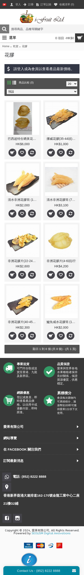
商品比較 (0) (26, 82)
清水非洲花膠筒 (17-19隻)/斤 (23, 199)
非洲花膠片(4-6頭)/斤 (61, 261)
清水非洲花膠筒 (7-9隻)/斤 (62, 199)
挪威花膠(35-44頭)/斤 (61, 138)
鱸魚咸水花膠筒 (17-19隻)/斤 (62, 322)
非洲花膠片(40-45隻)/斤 (23, 322)
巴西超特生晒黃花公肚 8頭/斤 (23, 138)
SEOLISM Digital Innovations (51, 533)
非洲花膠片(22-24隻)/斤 (23, 261)
